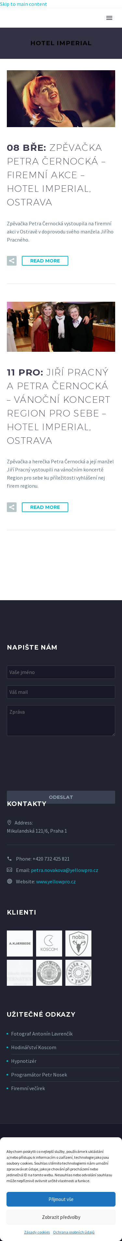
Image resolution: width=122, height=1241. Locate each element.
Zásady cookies (37, 1232)
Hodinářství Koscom (33, 1047)
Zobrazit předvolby (61, 1217)
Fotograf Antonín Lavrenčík (42, 1033)
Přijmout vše (61, 1199)
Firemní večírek (28, 1088)
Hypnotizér (23, 1061)
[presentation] (56, 763)
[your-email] (61, 692)
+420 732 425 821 (51, 858)
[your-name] (61, 672)
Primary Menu (109, 18)
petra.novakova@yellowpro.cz (64, 870)
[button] (12, 261)
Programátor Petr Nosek (39, 1074)
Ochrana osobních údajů (74, 1232)
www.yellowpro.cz (56, 881)
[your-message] (61, 720)
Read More (45, 261)
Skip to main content (23, 4)
